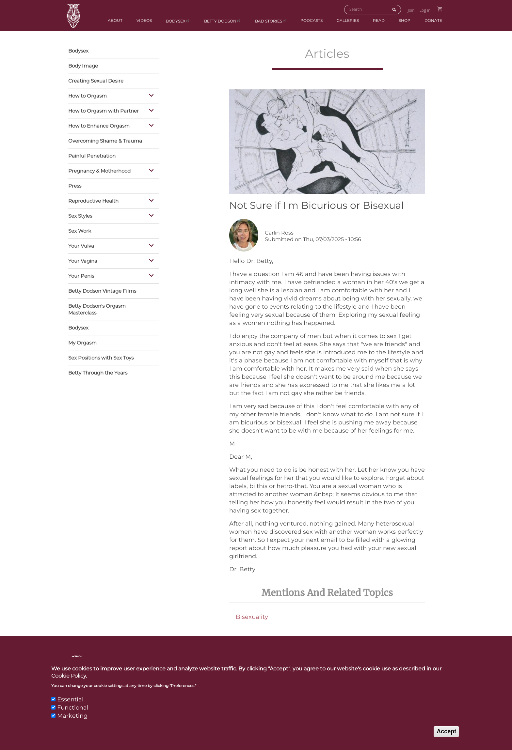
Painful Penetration (92, 156)
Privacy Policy (417, 663)
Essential (70, 706)
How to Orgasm (112, 96)
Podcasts (311, 20)
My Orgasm (82, 343)
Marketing (72, 723)
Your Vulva (112, 246)
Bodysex (178, 20)
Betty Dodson (222, 20)
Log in (425, 10)
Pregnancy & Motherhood (112, 171)
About (115, 20)
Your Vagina (112, 261)
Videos (144, 20)
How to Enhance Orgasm (112, 126)
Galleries (348, 20)
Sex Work (79, 231)
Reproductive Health (112, 201)
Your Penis (112, 276)
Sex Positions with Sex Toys (101, 358)
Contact (252, 663)
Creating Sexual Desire (95, 81)
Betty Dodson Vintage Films (102, 291)
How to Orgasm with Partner (112, 111)
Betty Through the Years (97, 373)
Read (379, 20)
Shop (404, 20)
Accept (446, 739)
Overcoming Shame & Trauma (105, 141)
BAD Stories (271, 20)
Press (74, 186)
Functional (72, 715)
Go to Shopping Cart (439, 9)
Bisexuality (252, 616)
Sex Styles (112, 216)
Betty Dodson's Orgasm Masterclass (97, 309)
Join (411, 10)
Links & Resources (346, 663)
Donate (433, 20)
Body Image (83, 66)
